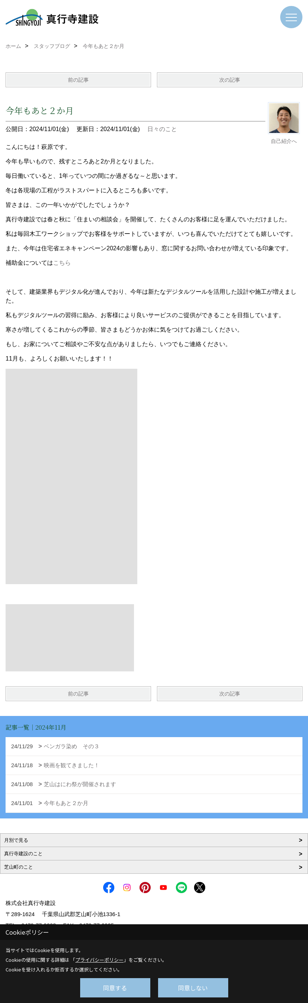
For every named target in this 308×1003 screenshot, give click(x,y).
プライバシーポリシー (99, 959)
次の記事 (229, 80)
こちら (62, 263)
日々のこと (162, 129)
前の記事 (78, 80)
